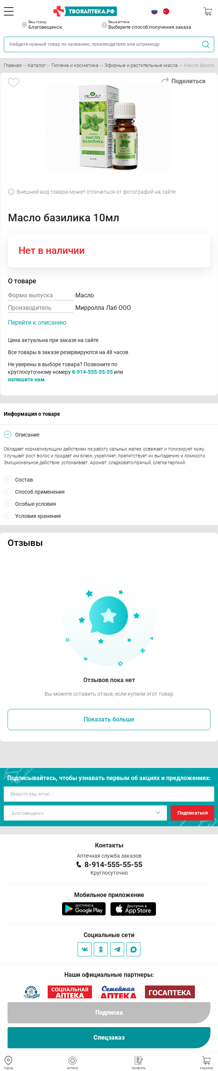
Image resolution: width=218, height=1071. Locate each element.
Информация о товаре (32, 414)
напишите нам (26, 379)
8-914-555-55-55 (92, 372)
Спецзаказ (109, 1037)
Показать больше (109, 719)
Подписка (109, 1012)
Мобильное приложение (109, 894)
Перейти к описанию (37, 322)
